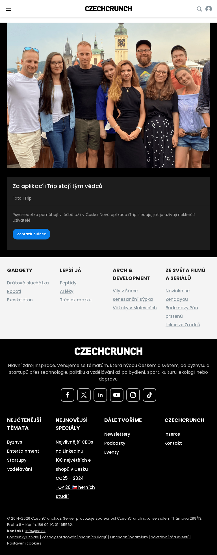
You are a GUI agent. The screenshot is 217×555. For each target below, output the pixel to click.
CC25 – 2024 (70, 478)
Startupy (17, 460)
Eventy (111, 452)
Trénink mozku (76, 300)
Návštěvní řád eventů (170, 537)
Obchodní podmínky (129, 537)
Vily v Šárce (125, 291)
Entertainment (23, 451)
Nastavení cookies (24, 543)
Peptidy (68, 283)
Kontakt (173, 443)
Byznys (14, 442)
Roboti (14, 291)
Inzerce (172, 434)
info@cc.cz (35, 531)
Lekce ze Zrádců (183, 325)
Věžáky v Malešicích (135, 308)
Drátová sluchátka (28, 283)
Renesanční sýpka (133, 299)
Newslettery (117, 434)
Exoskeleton (20, 300)
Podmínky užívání (23, 537)
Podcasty (114, 443)
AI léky (66, 291)
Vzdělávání (19, 469)
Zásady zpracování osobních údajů (74, 537)
